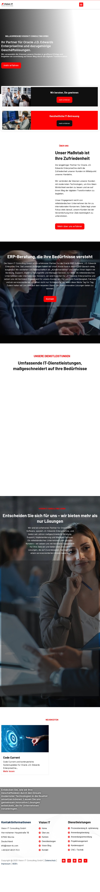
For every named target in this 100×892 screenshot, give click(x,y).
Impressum (6, 886)
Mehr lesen (9, 790)
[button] (81, 5)
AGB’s (16, 886)
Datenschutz (51, 882)
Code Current (12, 776)
